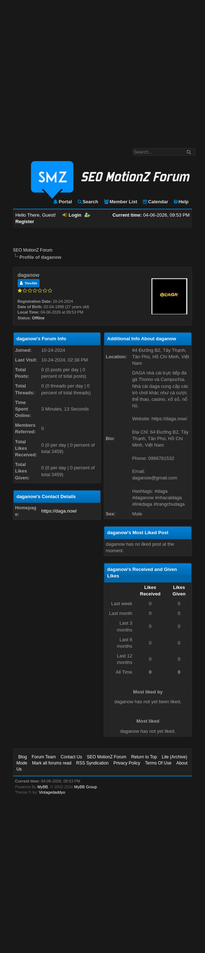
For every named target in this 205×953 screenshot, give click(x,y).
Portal (62, 201)
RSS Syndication (92, 763)
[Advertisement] (67, 70)
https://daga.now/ (59, 511)
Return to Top (144, 756)
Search (87, 201)
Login (72, 215)
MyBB (42, 787)
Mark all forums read (51, 763)
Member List (120, 201)
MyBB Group (85, 787)
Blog (22, 756)
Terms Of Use (158, 763)
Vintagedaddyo (52, 792)
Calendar (155, 201)
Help (180, 201)
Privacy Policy (126, 763)
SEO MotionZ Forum (33, 250)
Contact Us (71, 756)
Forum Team (44, 756)
